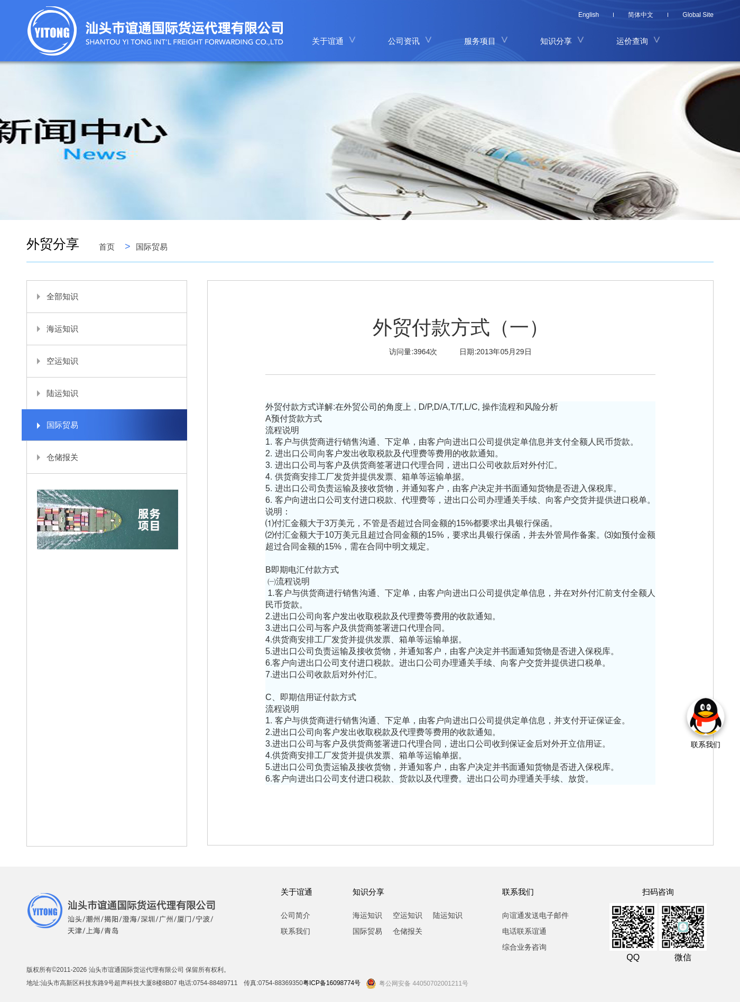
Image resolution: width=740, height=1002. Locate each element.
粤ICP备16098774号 (331, 983)
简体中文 (640, 15)
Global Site (698, 15)
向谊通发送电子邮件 (535, 915)
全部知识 (52, 296)
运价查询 (632, 40)
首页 (107, 246)
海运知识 (52, 329)
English (588, 15)
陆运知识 (52, 393)
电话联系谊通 (524, 931)
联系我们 (295, 931)
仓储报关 (52, 457)
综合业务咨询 (524, 947)
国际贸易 (152, 246)
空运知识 (52, 361)
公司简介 (295, 915)
